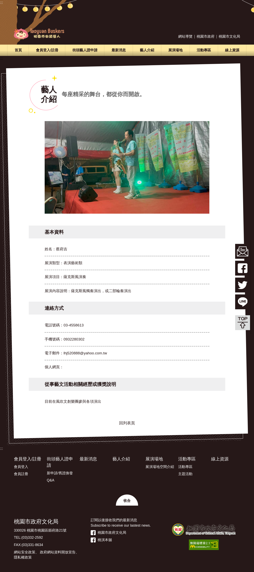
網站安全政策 (24, 552)
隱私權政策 (23, 557)
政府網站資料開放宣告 (58, 552)
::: (1, 3)
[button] (127, 500)
